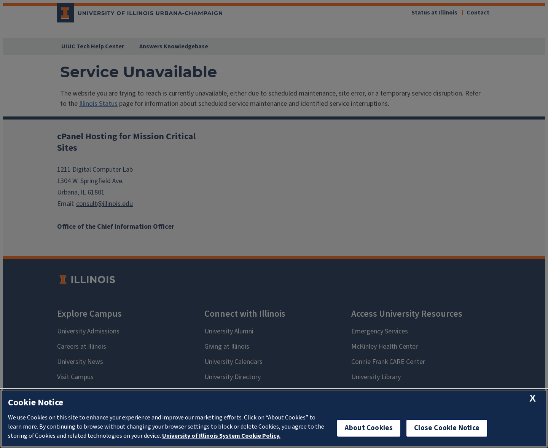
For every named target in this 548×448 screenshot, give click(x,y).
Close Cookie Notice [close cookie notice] (447, 428)
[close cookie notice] (532, 398)
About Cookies (369, 428)
